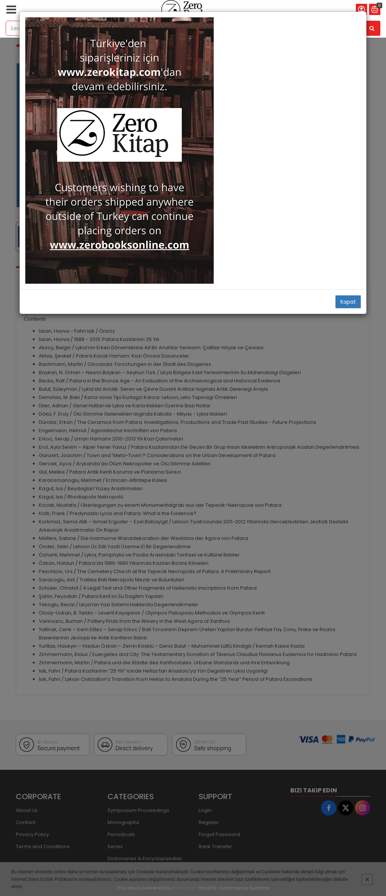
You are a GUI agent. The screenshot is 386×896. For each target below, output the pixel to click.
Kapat (348, 302)
